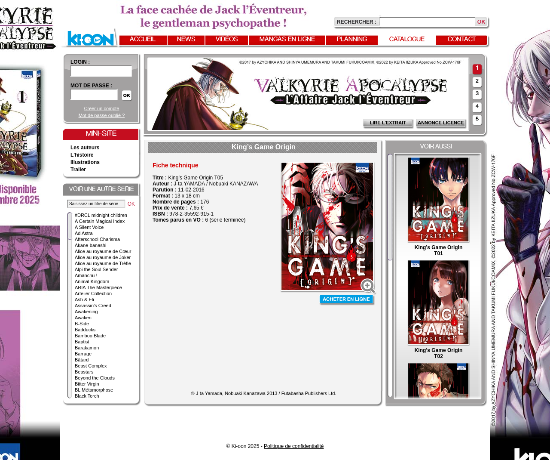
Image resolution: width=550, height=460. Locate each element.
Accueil (143, 40)
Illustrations (85, 162)
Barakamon (87, 347)
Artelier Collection (93, 293)
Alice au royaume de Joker (103, 257)
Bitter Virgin (87, 383)
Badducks (85, 329)
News (186, 40)
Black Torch (87, 395)
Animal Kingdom (92, 281)
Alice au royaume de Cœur (103, 251)
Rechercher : (356, 22)
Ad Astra (84, 233)
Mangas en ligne (287, 40)
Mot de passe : (91, 86)
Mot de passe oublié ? (102, 115)
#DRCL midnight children (101, 215)
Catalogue (407, 40)
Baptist (82, 341)
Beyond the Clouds (95, 377)
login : (80, 62)
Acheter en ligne (347, 300)
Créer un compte (101, 108)
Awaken (83, 317)
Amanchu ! (86, 275)
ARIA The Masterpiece (98, 287)
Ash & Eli (84, 299)
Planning (352, 40)
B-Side (82, 323)
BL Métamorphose (94, 389)
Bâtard (82, 359)
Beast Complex (91, 365)
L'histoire (82, 155)
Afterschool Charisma (97, 239)
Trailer (78, 170)
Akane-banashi (90, 245)
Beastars (84, 371)
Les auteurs (84, 148)
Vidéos (227, 40)
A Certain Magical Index (100, 221)
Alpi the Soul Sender (96, 269)
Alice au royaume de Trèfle (103, 263)
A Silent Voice (89, 227)
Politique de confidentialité (294, 446)
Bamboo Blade (90, 335)
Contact (462, 40)
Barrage (83, 353)
